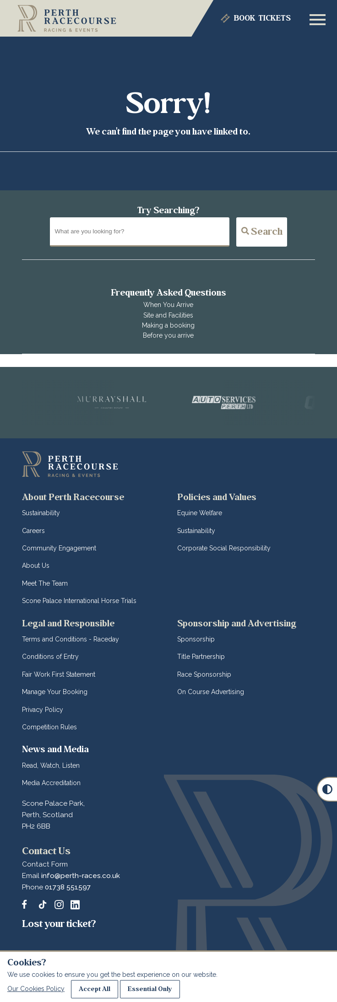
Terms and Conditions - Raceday (70, 639)
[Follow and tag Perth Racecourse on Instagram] (59, 904)
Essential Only (150, 989)
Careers (33, 530)
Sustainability (41, 513)
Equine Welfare (199, 513)
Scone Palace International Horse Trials (79, 600)
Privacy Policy (42, 709)
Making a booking (168, 325)
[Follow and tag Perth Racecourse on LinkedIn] (75, 904)
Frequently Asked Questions (168, 293)
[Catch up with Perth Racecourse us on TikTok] (42, 904)
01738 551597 (68, 887)
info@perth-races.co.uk (80, 876)
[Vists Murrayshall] (117, 403)
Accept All (94, 989)
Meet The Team (45, 583)
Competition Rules (49, 727)
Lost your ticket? (59, 924)
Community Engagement (59, 548)
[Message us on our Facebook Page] (26, 903)
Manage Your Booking (54, 691)
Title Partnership (201, 656)
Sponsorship (196, 639)
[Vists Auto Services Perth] (230, 403)
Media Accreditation (51, 783)
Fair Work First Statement (58, 674)
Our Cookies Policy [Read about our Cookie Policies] (36, 988)
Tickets (262, 18)
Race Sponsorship (204, 674)
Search (262, 231)
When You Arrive (168, 304)
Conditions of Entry (50, 656)
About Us (35, 565)
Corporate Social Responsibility (224, 548)
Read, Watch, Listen (51, 765)
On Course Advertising (210, 691)
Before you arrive (168, 335)
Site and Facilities (168, 315)
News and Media (55, 749)
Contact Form (45, 864)
